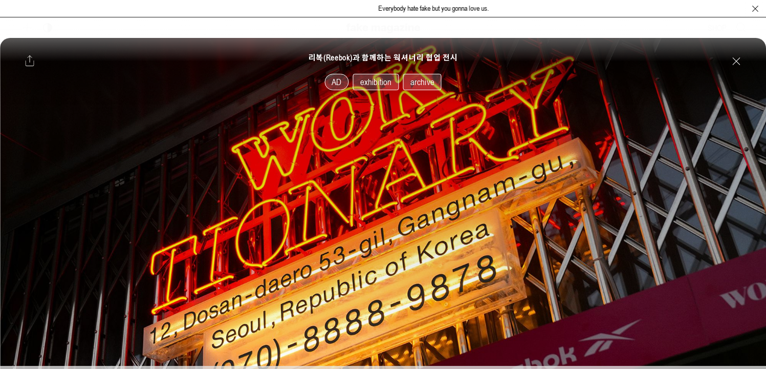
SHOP (717, 27)
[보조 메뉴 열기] (27, 27)
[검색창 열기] (741, 27)
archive (422, 82)
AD (336, 82)
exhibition (376, 82)
